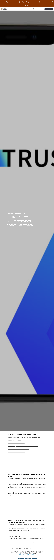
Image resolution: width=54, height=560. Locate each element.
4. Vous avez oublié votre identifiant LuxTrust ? (16, 443)
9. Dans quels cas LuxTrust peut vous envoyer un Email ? (18, 458)
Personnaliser (27, 558)
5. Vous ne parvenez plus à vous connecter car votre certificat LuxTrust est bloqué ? (23, 446)
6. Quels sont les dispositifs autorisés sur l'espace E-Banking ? (19, 449)
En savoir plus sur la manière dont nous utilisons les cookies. (27, 554)
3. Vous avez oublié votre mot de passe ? (15, 440)
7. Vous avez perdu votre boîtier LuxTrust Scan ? (16, 452)
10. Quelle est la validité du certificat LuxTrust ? (16, 461)
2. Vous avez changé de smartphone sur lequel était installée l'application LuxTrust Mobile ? (24, 437)
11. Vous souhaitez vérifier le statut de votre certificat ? (17, 464)
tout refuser (34, 558)
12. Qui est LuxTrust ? (12, 466)
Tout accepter (20, 558)
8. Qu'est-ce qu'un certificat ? (13, 455)
